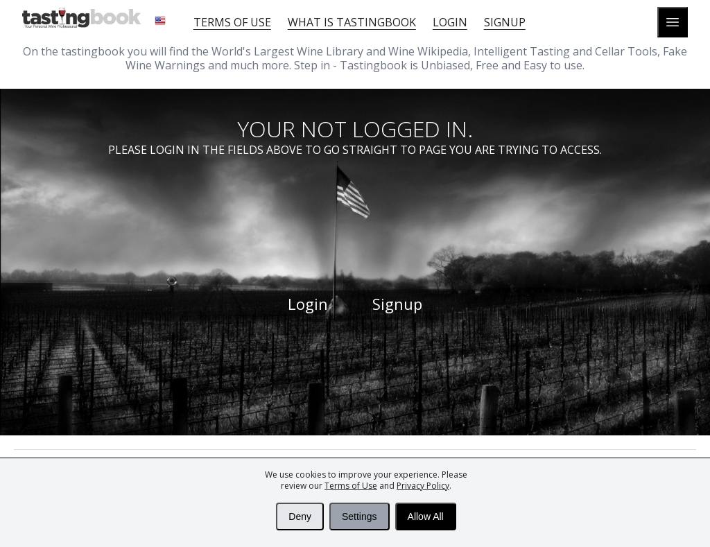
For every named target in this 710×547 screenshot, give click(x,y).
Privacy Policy (423, 486)
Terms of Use (350, 486)
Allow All (426, 516)
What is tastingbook (352, 22)
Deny (299, 516)
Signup (505, 22)
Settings (359, 516)
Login (450, 22)
